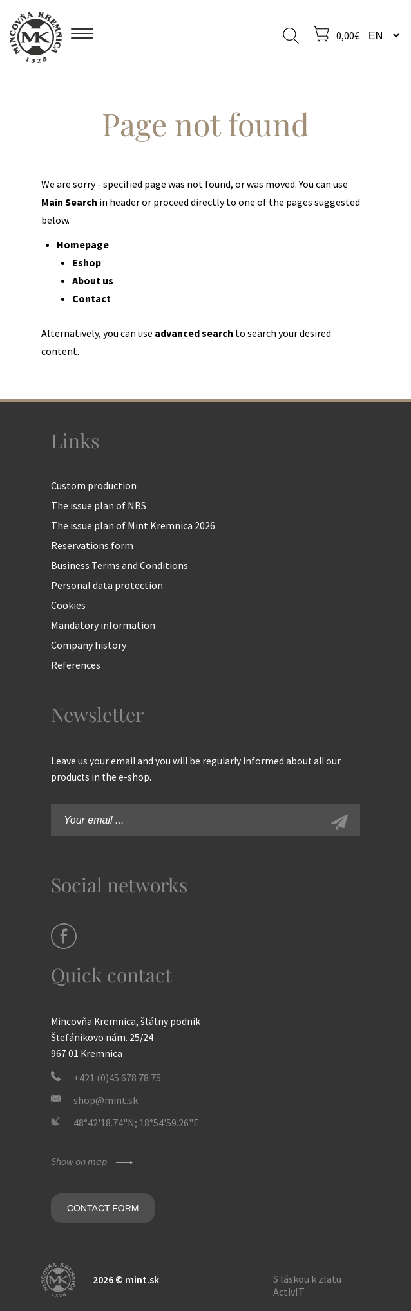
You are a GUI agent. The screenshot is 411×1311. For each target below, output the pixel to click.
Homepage (83, 244)
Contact (91, 298)
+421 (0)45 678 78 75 (117, 1077)
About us (92, 280)
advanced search (194, 333)
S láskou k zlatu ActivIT (307, 1285)
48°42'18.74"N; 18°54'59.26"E (136, 1122)
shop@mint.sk (105, 1100)
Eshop (86, 262)
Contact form (103, 1208)
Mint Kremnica (36, 37)
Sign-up (353, 823)
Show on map (93, 1161)
